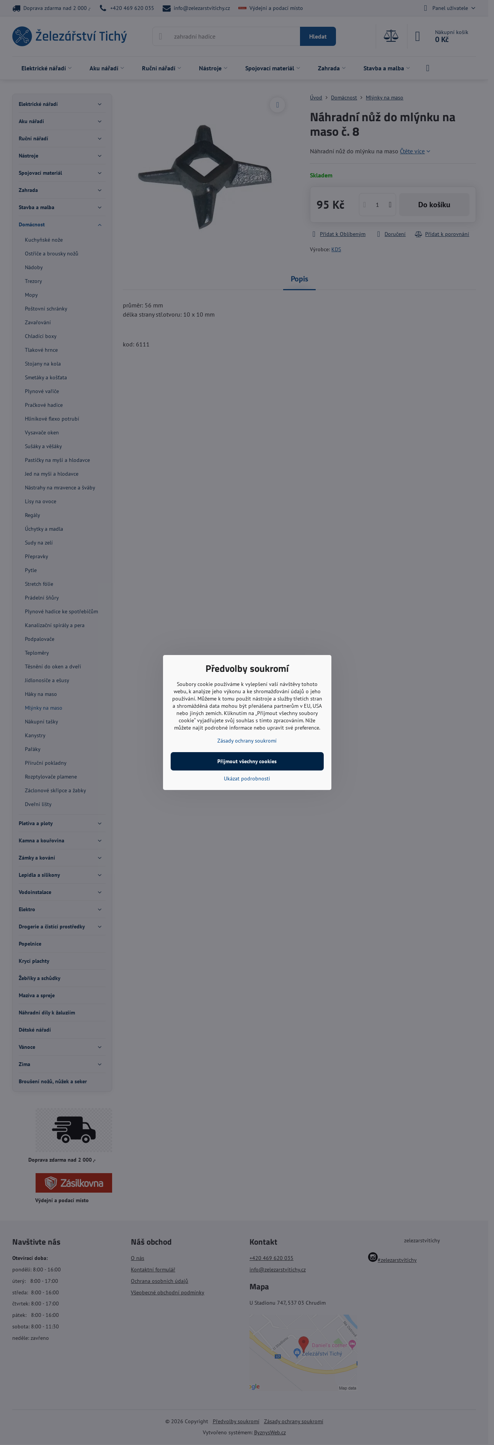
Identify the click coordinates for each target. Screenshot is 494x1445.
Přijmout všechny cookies (247, 761)
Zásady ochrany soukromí (247, 740)
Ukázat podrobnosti (247, 778)
